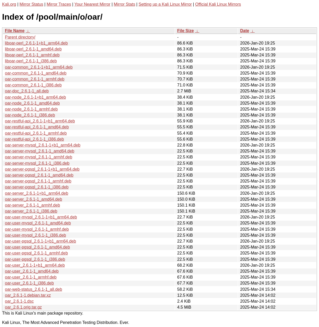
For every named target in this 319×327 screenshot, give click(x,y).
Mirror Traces (59, 4)
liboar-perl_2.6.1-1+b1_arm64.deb (36, 43)
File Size (185, 30)
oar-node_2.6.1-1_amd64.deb (32, 103)
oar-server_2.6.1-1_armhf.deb (32, 205)
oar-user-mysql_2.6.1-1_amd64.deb (38, 223)
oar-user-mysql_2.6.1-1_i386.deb (35, 235)
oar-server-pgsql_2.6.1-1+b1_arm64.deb (42, 169)
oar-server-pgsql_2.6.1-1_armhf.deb (38, 181)
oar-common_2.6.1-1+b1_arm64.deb (39, 67)
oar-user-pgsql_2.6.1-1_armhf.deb (36, 253)
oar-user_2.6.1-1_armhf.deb (30, 277)
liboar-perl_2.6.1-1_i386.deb (31, 61)
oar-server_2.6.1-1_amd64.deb (33, 199)
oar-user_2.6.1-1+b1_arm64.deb (35, 265)
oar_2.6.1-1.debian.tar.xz (28, 295)
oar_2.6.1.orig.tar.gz (23, 307)
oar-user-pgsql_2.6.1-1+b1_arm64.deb (40, 241)
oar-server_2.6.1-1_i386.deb (31, 211)
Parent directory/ (20, 37)
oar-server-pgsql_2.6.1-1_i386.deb (36, 187)
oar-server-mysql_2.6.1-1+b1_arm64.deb (42, 145)
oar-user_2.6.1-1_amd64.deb (32, 271)
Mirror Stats (124, 4)
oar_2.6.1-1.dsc (19, 301)
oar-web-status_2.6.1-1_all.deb (33, 289)
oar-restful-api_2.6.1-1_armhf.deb (36, 133)
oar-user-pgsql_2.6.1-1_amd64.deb (37, 247)
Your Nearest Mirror (92, 4)
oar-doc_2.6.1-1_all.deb (27, 91)
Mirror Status (31, 4)
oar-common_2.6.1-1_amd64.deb (35, 73)
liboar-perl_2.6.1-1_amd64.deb (33, 49)
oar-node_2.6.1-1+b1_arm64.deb (35, 97)
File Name (15, 30)
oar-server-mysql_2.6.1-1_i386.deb (37, 163)
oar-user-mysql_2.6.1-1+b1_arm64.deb (41, 217)
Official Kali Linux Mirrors (218, 4)
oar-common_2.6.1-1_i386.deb (33, 85)
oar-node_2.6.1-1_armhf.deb (31, 109)
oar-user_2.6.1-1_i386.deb (29, 283)
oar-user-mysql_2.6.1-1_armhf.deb (37, 229)
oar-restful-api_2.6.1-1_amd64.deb (37, 127)
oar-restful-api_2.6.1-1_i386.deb (34, 139)
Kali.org (9, 4)
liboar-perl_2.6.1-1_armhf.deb (32, 55)
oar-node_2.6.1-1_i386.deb (30, 115)
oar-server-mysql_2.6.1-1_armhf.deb (38, 157)
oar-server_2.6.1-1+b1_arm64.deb (36, 193)
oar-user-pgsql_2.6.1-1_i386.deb (35, 259)
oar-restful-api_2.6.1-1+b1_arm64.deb (40, 121)
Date (244, 30)
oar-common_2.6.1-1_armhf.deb (34, 79)
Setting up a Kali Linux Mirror (165, 4)
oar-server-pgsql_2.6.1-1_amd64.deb (39, 175)
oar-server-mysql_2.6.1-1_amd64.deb (39, 151)
